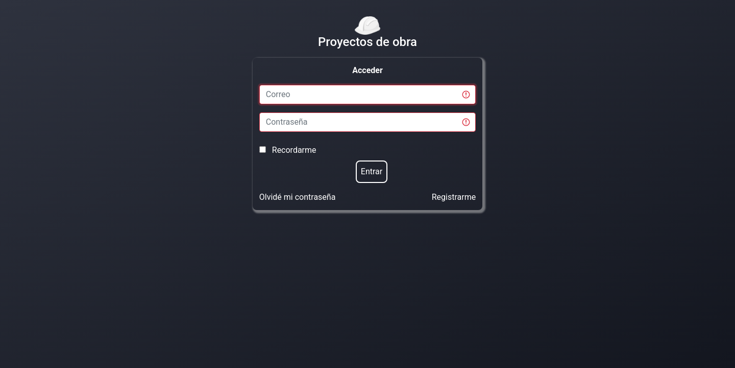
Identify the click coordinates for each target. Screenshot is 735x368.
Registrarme (454, 197)
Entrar (371, 171)
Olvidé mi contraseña (297, 197)
